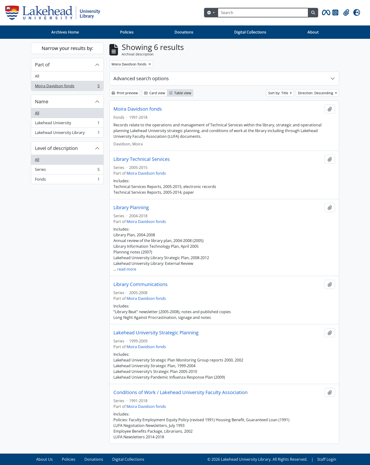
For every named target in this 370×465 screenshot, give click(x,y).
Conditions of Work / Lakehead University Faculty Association (180, 392)
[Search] (263, 12)
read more (126, 269)
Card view (154, 93)
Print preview (125, 93)
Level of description (56, 148)
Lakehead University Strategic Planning (156, 333)
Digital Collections (250, 32)
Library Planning (131, 207)
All (37, 76)
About (313, 32)
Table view (180, 93)
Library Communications (140, 284)
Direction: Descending (316, 93)
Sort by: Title (278, 93)
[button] (325, 12)
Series (67, 170)
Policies (127, 32)
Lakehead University (67, 124)
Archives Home (65, 32)
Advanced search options (141, 78)
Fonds (67, 180)
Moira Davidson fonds (67, 87)
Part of (42, 64)
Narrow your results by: (67, 48)
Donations (184, 32)
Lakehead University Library (67, 133)
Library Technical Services (141, 159)
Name (41, 101)
